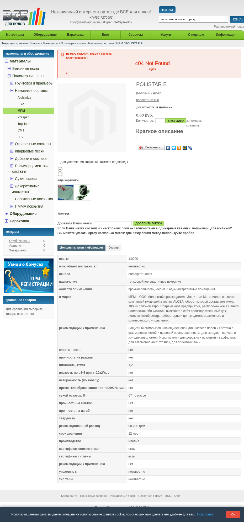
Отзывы (114, 247)
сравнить (193, 125)
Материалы (50, 43)
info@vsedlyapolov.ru (85, 22)
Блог (177, 495)
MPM (119, 43)
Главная (34, 43)
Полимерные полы (73, 43)
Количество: (145, 121)
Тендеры (12, 232)
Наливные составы (101, 43)
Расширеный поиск (123, 495)
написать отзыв (147, 100)
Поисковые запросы (93, 495)
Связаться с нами (150, 495)
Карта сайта (69, 495)
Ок (233, 514)
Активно (15, 245)
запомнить (194, 121)
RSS (168, 495)
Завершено (17, 250)
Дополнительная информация (81, 247)
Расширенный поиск (229, 26)
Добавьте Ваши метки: (75, 223)
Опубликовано (19, 241)
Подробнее (205, 514)
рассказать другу (148, 92)
